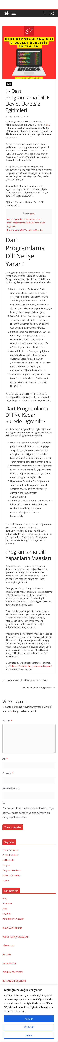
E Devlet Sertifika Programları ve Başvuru (30, 666)
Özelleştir (29, 1027)
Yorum (7, 720)
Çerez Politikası (10, 850)
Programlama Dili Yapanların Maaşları (25, 230)
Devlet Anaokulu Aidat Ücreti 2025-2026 (24, 680)
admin (26, 116)
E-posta (7, 773)
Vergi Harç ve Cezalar (13, 918)
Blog (9, 84)
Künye (5, 880)
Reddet (28, 1035)
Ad (5, 758)
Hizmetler (7, 903)
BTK (47, 124)
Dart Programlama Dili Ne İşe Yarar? (24, 219)
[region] (29, 1013)
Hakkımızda (8, 860)
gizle (32, 213)
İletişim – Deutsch (11, 870)
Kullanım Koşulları (11, 875)
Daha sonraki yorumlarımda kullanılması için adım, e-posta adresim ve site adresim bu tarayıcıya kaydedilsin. (28, 813)
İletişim (6, 865)
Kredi (5, 908)
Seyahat (6, 913)
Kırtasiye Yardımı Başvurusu (39, 687)
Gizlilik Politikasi (10, 855)
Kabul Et (29, 1018)
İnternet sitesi (10, 788)
